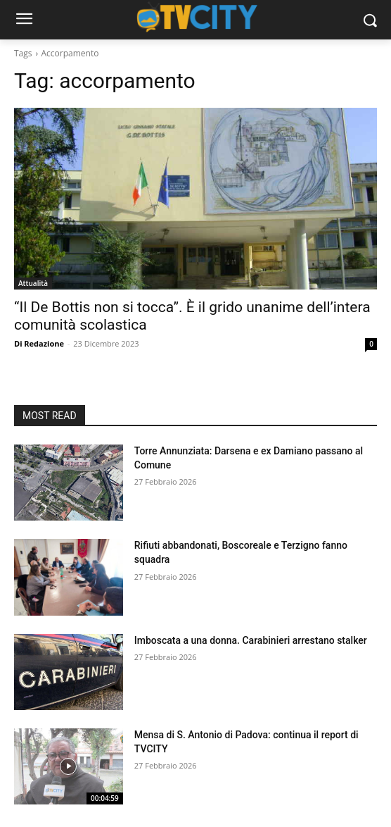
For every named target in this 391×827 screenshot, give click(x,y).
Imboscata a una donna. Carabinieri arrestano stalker (250, 640)
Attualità (33, 283)
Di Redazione (39, 343)
